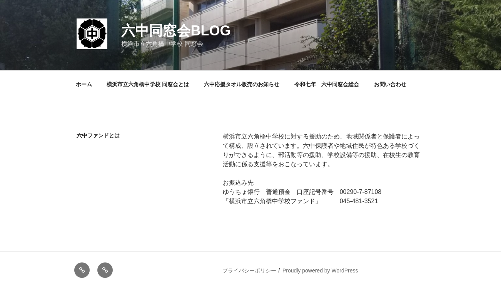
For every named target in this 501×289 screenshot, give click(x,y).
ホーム (84, 84)
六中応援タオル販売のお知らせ (241, 84)
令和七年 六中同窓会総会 (326, 84)
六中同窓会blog (175, 30)
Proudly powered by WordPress (320, 270)
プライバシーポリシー (249, 270)
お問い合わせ (390, 84)
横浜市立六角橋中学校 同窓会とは (148, 84)
